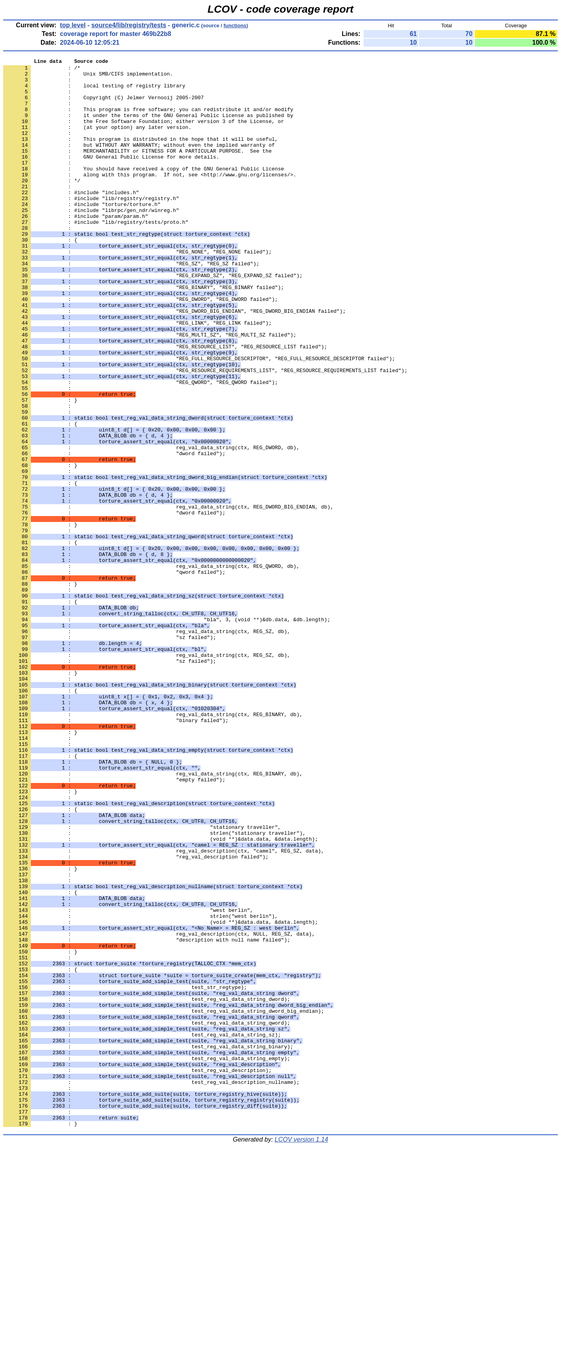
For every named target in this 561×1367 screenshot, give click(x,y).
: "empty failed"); (114, 924)
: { (40, 276)
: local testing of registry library (94, 91)
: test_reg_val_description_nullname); (151, 1287)
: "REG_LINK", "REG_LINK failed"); (137, 376)
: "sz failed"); (109, 753)
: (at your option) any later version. (97, 141)
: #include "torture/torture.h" (82, 233)
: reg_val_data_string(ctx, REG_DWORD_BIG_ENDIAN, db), (168, 596)
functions (235, 25)
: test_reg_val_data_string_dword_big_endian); (163, 1201)
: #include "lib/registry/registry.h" (91, 226)
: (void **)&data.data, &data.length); (160, 995)
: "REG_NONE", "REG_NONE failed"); (137, 290)
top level (73, 25)
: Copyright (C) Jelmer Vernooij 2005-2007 (103, 105)
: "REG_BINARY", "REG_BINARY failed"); (143, 333)
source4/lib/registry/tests (128, 25)
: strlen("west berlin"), (140, 1087)
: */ (41, 205)
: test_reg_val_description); (137, 1272)
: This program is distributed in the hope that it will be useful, (140, 155)
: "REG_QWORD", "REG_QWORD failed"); (140, 447)
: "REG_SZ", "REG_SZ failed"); (131, 304)
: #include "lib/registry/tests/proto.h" (95, 255)
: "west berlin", (128, 1080)
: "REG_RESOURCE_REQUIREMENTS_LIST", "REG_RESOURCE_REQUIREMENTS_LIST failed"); (205, 433)
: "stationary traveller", (142, 981)
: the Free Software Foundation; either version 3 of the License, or (143, 134)
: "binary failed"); (115, 853)
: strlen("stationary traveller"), (154, 988)
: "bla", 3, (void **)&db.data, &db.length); (166, 731)
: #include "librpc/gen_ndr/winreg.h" (91, 240)
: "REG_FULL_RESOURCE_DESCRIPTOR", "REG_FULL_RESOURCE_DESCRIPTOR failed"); (199, 418)
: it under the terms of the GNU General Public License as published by (148, 126)
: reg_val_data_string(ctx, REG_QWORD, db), (151, 667)
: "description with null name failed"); (146, 1116)
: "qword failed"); (114, 675)
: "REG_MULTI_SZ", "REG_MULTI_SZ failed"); (149, 390)
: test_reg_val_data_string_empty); (146, 1258)
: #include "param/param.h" (75, 247)
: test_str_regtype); (125, 1173)
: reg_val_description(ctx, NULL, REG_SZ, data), (159, 1109)
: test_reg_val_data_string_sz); (142, 1230)
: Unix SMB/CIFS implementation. (88, 77)
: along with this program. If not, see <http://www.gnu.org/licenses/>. (149, 198)
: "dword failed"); (114, 532)
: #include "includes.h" (71, 219)
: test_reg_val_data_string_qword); (146, 1216)
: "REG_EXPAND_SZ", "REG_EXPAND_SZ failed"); (153, 319)
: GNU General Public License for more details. (111, 176)
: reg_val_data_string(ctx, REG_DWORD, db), (151, 525)
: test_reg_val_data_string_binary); (148, 1244)
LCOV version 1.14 (301, 1353)
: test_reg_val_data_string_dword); (146, 1187)
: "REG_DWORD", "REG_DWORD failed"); (140, 347)
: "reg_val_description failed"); (136, 1016)
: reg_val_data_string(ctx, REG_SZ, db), (146, 746)
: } (40, 468)
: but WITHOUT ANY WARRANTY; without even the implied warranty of (139, 162)
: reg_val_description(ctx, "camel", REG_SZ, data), (163, 1009)
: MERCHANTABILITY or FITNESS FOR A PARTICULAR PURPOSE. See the (137, 169)
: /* (41, 70)
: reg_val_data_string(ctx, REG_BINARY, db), (153, 845)
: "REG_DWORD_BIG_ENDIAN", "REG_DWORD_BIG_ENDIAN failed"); (174, 361)
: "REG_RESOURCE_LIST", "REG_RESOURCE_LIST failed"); (165, 404)
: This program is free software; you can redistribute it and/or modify (148, 119)
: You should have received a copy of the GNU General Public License (143, 191)
